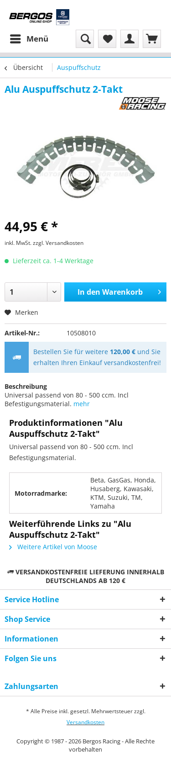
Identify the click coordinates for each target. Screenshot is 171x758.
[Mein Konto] (129, 39)
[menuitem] (29, 39)
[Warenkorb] (152, 39)
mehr (81, 403)
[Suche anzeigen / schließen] (85, 39)
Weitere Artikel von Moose (53, 546)
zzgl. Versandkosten (58, 243)
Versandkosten (85, 722)
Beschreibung (26, 386)
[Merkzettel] (107, 39)
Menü (29, 38)
